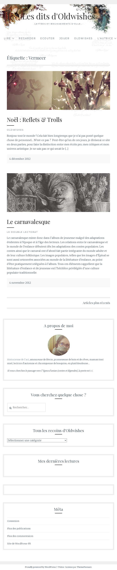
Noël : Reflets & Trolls (34, 119)
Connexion (13, 521)
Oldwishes (83, 38)
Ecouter (47, 38)
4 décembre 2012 (20, 158)
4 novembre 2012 (20, 282)
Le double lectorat (22, 232)
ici (91, 370)
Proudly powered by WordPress (40, 567)
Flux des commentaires (20, 536)
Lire (7, 38)
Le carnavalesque (28, 221)
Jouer (64, 38)
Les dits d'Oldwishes (58, 16)
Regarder (27, 38)
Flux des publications (19, 528)
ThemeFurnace (84, 567)
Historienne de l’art (18, 359)
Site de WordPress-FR (19, 543)
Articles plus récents (96, 303)
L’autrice (105, 38)
